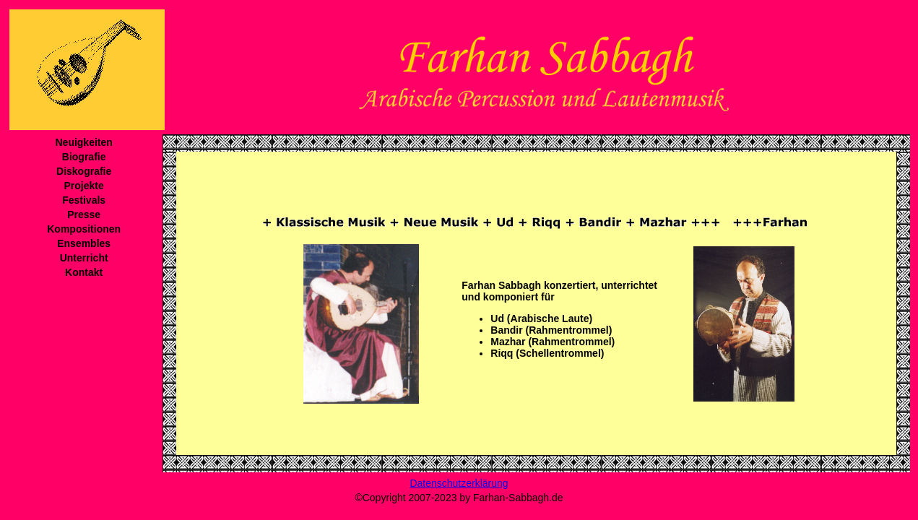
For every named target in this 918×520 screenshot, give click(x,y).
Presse (83, 214)
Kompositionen (84, 229)
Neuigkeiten (83, 142)
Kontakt (84, 272)
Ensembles (84, 243)
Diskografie (83, 171)
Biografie (84, 156)
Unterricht (84, 258)
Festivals (83, 200)
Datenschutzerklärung (459, 483)
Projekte (84, 185)
